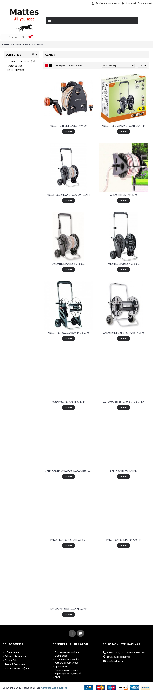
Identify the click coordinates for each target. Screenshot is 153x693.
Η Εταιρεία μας (11, 652)
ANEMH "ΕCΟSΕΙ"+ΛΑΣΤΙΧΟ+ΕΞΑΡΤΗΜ (123, 126)
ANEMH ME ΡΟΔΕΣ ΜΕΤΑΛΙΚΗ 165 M (123, 333)
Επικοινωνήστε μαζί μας (16, 668)
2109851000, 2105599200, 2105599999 (124, 652)
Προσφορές (60, 666)
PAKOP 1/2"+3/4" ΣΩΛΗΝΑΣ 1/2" (68, 540)
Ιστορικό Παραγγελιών (66, 659)
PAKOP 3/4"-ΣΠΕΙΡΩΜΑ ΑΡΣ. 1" (123, 540)
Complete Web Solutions (54, 687)
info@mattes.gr (113, 661)
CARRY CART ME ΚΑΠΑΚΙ (123, 471)
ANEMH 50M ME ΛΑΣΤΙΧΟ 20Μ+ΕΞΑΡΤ (68, 195)
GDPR (57, 677)
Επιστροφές (60, 655)
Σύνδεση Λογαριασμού (65, 670)
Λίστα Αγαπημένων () (65, 663)
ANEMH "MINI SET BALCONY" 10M (68, 126)
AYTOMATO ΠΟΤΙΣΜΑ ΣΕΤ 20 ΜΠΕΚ (123, 402)
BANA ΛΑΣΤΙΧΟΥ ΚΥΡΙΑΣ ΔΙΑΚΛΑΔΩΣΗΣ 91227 (69, 471)
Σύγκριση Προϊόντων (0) (69, 65)
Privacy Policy (11, 660)
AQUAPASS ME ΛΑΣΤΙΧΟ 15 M (68, 402)
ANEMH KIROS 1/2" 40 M (123, 195)
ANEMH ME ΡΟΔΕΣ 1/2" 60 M (68, 264)
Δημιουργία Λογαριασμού (67, 673)
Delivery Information (14, 656)
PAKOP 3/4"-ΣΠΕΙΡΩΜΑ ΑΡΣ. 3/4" (68, 609)
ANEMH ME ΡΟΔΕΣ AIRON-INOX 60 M (68, 333)
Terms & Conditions (14, 664)
